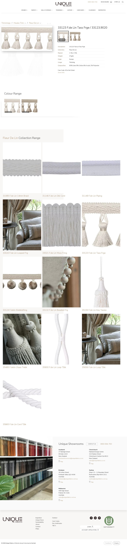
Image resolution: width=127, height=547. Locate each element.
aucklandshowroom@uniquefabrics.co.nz (71, 458)
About (37, 524)
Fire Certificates (57, 523)
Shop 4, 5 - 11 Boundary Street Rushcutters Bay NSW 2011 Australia (98, 473)
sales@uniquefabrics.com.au (67, 497)
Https (37, 529)
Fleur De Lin (34, 23)
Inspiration (102, 10)
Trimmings (60, 10)
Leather (70, 10)
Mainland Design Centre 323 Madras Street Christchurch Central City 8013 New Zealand (98, 454)
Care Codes (55, 521)
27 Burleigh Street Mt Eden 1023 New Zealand (64, 453)
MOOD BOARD (106, 2)
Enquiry (116, 543)
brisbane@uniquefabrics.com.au (68, 479)
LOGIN (117, 1)
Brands (25, 10)
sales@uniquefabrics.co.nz (97, 461)
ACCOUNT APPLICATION (86, 529)
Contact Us (90, 444)
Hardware (81, 10)
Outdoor (54, 518)
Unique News (40, 520)
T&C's (54, 526)
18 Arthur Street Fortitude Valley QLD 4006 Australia (67, 473)
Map (61, 461)
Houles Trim (19, 23)
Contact (38, 527)
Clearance (92, 10)
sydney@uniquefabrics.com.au (98, 479)
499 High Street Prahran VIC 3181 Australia (64, 492)
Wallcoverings (47, 10)
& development (27, 543)
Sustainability (40, 522)
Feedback (108, 543)
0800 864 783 (92, 2)
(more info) (61, 72)
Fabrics (34, 10)
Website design (19, 543)
